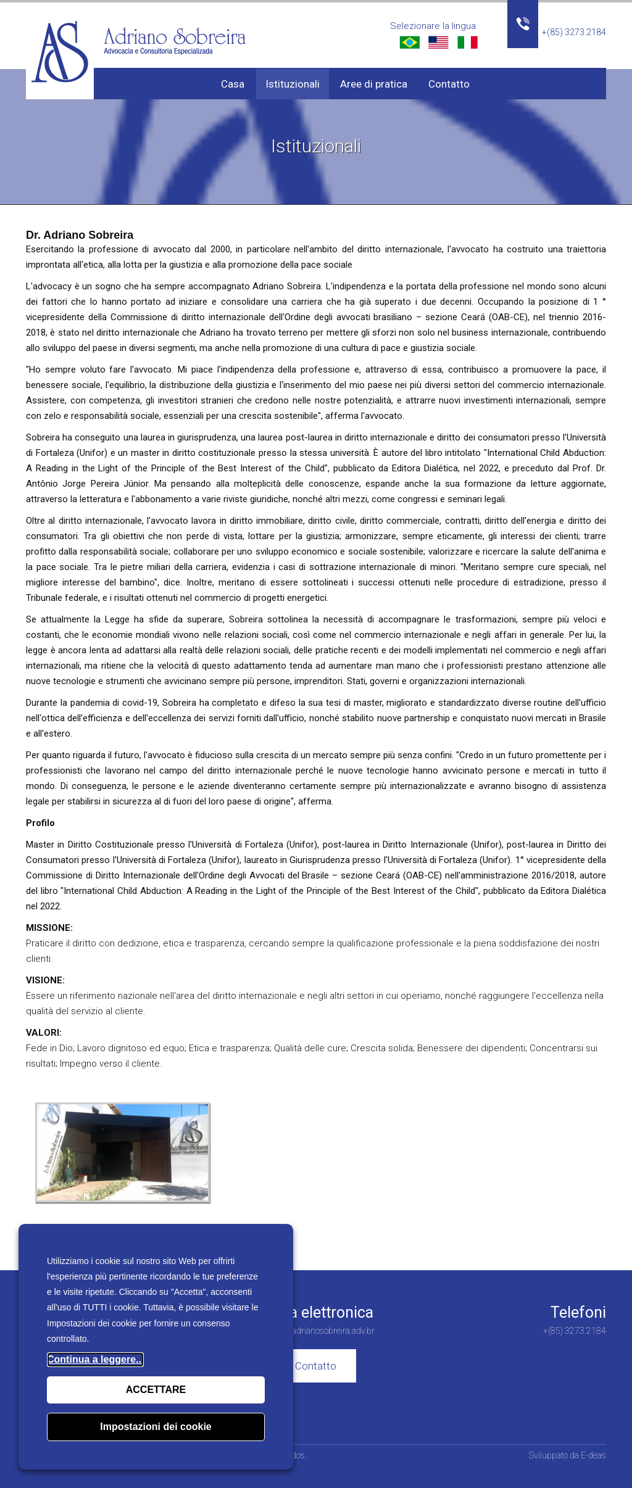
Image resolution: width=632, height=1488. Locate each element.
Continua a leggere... (95, 1359)
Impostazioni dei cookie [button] (155, 1426)
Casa (232, 84)
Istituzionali (292, 84)
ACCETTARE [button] (156, 1389)
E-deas (593, 1455)
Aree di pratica (373, 84)
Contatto (449, 84)
